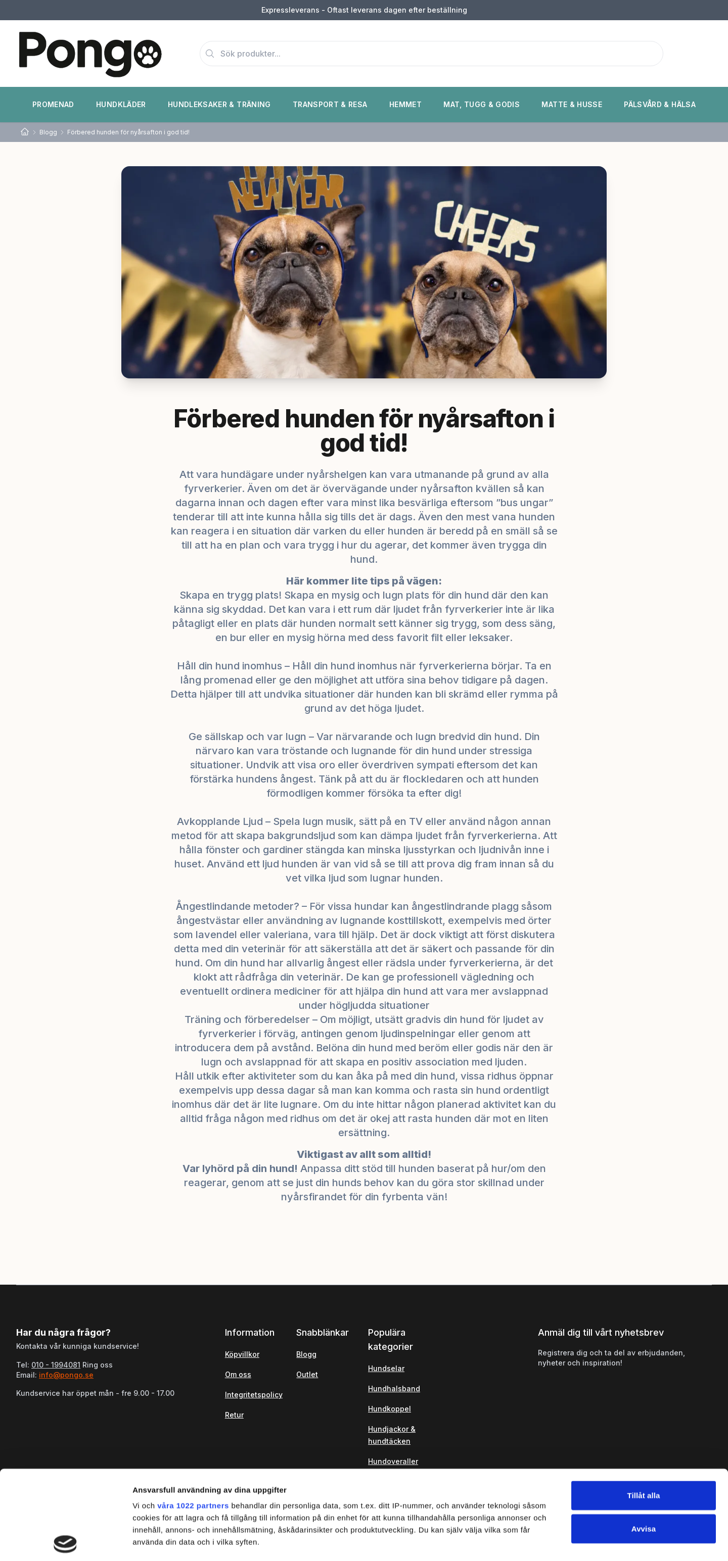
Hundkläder (121, 104)
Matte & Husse (571, 104)
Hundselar (386, 1368)
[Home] (24, 132)
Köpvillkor (242, 1354)
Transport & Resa (330, 104)
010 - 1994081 (55, 1364)
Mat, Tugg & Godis (481, 104)
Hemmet (405, 104)
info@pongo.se (66, 1375)
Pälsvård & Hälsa (660, 104)
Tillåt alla (643, 1406)
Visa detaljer (549, 1541)
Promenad (53, 104)
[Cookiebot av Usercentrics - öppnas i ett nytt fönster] (65, 1541)
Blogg (48, 132)
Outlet (307, 1374)
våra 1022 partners (193, 1416)
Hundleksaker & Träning (219, 104)
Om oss (238, 1374)
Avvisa (643, 1439)
